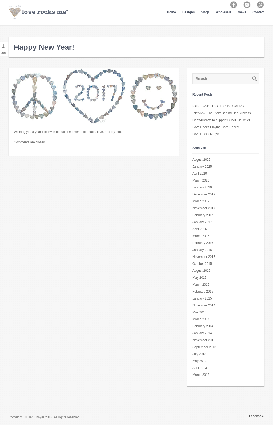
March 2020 (200, 180)
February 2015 (202, 291)
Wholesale (223, 12)
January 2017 (202, 222)
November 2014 (203, 305)
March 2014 (200, 319)
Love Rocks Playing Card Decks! (215, 127)
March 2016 (200, 236)
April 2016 (199, 229)
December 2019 (203, 194)
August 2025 (201, 160)
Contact (258, 12)
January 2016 (202, 250)
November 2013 (203, 340)
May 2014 (199, 312)
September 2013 (204, 347)
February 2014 (202, 326)
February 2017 (202, 215)
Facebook (256, 416)
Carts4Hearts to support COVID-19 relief (221, 120)
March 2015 (200, 284)
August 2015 (201, 271)
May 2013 (199, 361)
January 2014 (202, 333)
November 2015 (203, 257)
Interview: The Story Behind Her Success (221, 113)
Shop (205, 12)
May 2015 (199, 278)
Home (171, 12)
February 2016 (202, 243)
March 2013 (200, 375)
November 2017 (203, 208)
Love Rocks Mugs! (205, 134)
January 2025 (202, 166)
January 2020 (202, 187)
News (242, 12)
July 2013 (199, 354)
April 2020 (199, 173)
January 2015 (202, 298)
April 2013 (199, 368)
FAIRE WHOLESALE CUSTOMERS (218, 106)
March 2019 (200, 201)
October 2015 (202, 264)
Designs (188, 12)
